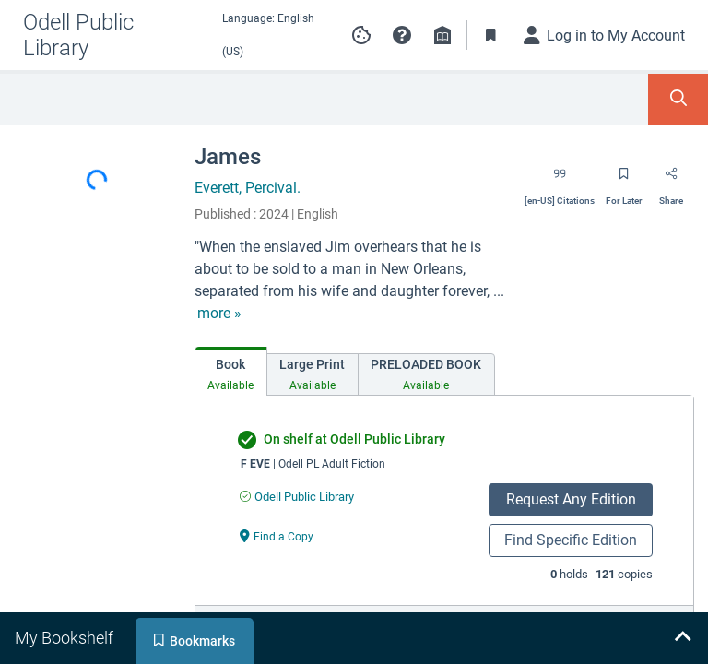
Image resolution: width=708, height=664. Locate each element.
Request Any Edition (571, 499)
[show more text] (219, 313)
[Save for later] (624, 180)
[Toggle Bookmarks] (491, 35)
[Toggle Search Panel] (678, 99)
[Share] (671, 180)
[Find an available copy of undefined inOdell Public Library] (297, 496)
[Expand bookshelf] (682, 638)
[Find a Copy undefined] (276, 535)
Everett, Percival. (248, 187)
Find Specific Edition (570, 540)
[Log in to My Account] (604, 35)
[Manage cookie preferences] (361, 35)
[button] (402, 35)
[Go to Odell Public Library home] (103, 35)
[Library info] (442, 35)
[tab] (231, 371)
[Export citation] (559, 180)
